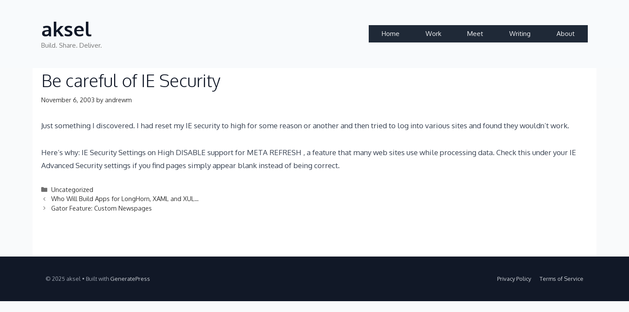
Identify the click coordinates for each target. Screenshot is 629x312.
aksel (66, 28)
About (566, 33)
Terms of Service (561, 278)
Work (433, 33)
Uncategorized (72, 189)
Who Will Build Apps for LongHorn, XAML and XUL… (125, 198)
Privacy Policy (514, 278)
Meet (475, 33)
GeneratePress (130, 278)
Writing (520, 33)
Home (391, 33)
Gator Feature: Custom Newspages (101, 208)
